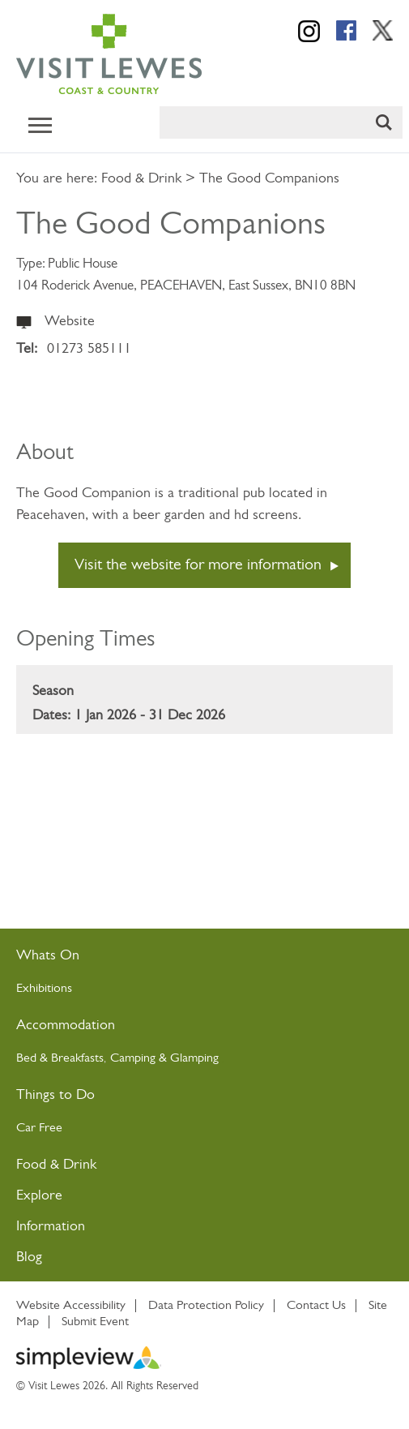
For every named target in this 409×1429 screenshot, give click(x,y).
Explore (39, 1196)
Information (50, 1226)
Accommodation (65, 1025)
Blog (29, 1257)
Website (70, 321)
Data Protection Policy (206, 1305)
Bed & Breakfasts (60, 1058)
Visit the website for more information (198, 565)
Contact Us (316, 1305)
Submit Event (95, 1321)
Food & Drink (141, 179)
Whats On (47, 955)
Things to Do (55, 1095)
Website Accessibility (71, 1305)
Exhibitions (44, 988)
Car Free (39, 1128)
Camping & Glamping (166, 1058)
